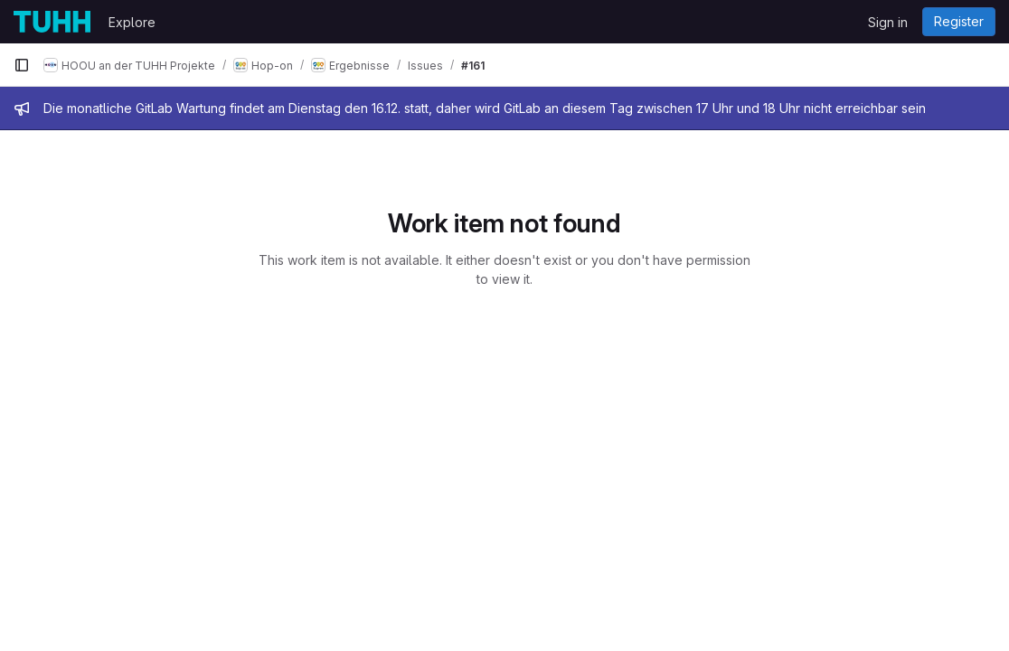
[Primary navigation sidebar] (21, 65)
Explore (132, 22)
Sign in (888, 22)
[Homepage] (52, 21)
